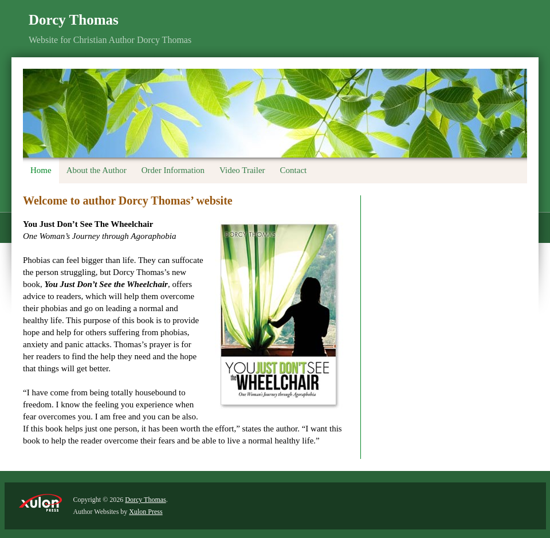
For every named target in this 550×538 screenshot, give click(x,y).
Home (41, 170)
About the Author (96, 170)
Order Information (173, 170)
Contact (293, 170)
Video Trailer (242, 170)
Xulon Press (145, 512)
